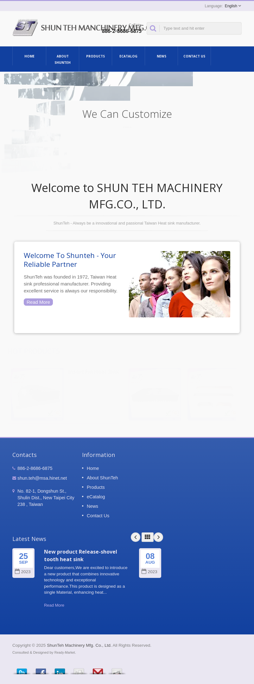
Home (29, 55)
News (161, 55)
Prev (135, 537)
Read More (38, 302)
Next (158, 537)
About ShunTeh (62, 59)
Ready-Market (64, 652)
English (231, 6)
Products (95, 55)
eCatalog (128, 55)
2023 (22, 571)
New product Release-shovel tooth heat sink (80, 555)
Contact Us (194, 55)
